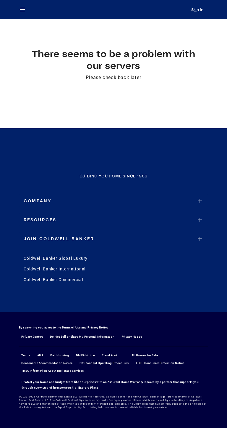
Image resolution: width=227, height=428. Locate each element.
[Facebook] (90, 299)
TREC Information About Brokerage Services (52, 371)
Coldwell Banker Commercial (53, 279)
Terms (25, 355)
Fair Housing (59, 355)
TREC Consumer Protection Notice (160, 363)
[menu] (24, 9)
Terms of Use (71, 327)
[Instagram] (105, 299)
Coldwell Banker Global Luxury (55, 258)
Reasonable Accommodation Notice (46, 363)
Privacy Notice (97, 327)
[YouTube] (121, 299)
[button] (113, 201)
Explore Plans (88, 387)
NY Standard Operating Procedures (104, 363)
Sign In (197, 9)
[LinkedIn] (136, 299)
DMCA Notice (85, 355)
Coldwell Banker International (55, 269)
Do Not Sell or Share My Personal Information (82, 337)
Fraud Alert (109, 355)
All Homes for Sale (145, 355)
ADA (40, 355)
